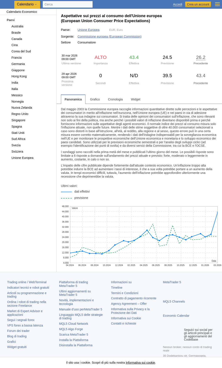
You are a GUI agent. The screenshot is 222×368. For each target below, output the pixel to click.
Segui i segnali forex (20, 320)
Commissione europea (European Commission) (110, 36)
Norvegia (15, 101)
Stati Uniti (15, 133)
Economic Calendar (176, 315)
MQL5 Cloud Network (73, 323)
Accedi (177, 4)
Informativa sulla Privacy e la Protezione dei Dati (130, 311)
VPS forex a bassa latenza (25, 325)
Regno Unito (17, 114)
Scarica (73, 334)
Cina (12, 45)
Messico (15, 95)
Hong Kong (17, 76)
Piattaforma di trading (73, 284)
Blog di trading (17, 336)
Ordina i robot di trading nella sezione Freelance (26, 303)
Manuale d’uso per (80, 309)
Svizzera (15, 151)
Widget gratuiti (16, 347)
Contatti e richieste (123, 323)
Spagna (14, 126)
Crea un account (198, 4)
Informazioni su (121, 282)
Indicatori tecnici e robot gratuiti (28, 287)
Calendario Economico (19, 11)
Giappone (16, 70)
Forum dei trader (18, 331)
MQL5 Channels (174, 301)
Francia (14, 57)
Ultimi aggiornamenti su (75, 293)
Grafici (11, 341)
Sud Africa (16, 139)
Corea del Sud (19, 51)
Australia (15, 26)
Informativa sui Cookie (126, 318)
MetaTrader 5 (172, 282)
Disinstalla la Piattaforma (76, 345)
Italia (12, 89)
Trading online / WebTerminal (26, 282)
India (12, 82)
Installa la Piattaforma (73, 340)
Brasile (14, 32)
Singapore (16, 120)
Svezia (14, 145)
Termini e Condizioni (124, 293)
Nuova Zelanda (19, 107)
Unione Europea (20, 158)
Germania (16, 64)
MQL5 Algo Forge (71, 329)
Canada (14, 39)
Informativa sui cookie (140, 362)
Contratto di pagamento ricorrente (133, 298)
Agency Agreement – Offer (129, 303)
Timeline (116, 287)
